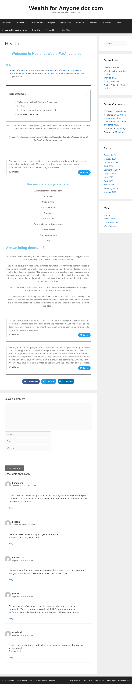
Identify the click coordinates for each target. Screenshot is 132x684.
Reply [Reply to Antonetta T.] (11, 579)
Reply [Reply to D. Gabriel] (11, 657)
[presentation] (23, 457)
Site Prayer (111, 680)
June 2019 (108, 177)
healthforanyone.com (22, 70)
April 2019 (109, 181)
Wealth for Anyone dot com (66, 8)
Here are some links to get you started (38, 110)
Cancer (118, 22)
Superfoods (93, 22)
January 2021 (110, 158)
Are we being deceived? (28, 114)
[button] (31, 381)
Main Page (6, 22)
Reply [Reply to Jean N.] (11, 618)
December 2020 (111, 162)
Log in (107, 215)
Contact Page (51, 30)
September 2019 (112, 169)
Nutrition (80, 22)
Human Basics (37, 22)
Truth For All (21, 22)
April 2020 (109, 166)
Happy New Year (112, 81)
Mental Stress (48, 218)
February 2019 (111, 188)
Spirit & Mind (65, 22)
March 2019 (109, 184)
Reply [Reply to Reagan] (11, 544)
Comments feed (111, 222)
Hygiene (51, 22)
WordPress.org (111, 226)
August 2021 (110, 155)
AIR (48, 241)
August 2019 (110, 173)
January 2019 (110, 192)
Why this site (74, 680)
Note (23, 106)
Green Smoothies (48, 235)
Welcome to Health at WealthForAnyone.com (37, 102)
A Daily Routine (48, 207)
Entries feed (109, 218)
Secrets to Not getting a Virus (14, 30)
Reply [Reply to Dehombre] (11, 508)
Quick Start (37, 30)
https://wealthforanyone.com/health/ (64, 70)
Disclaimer (99, 680)
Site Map (66, 30)
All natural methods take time (48, 191)
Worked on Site (111, 77)
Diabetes (107, 22)
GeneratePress (48, 680)
